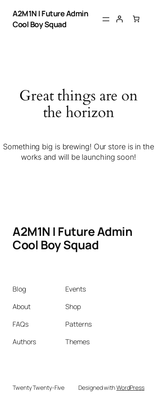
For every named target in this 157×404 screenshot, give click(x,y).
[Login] (119, 18)
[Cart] (136, 18)
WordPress (130, 387)
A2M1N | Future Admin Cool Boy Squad (50, 18)
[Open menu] (106, 19)
